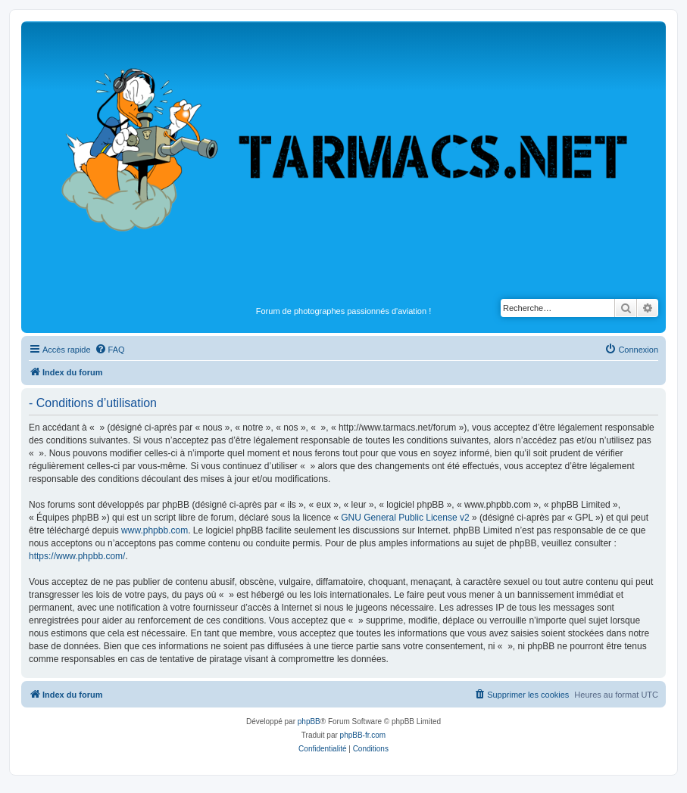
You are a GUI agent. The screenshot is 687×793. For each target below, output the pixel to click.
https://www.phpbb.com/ (77, 556)
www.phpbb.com (154, 530)
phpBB (309, 721)
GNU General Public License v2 (405, 517)
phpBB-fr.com (363, 735)
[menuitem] (110, 350)
